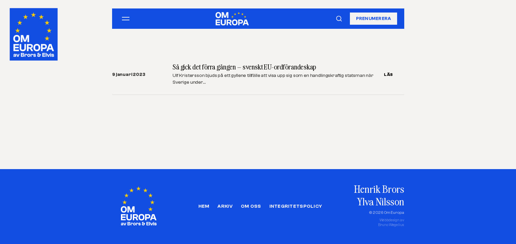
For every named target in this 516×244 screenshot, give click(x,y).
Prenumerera (373, 18)
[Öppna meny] (125, 18)
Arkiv (224, 206)
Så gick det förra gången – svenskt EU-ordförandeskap (244, 67)
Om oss (251, 206)
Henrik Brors (379, 189)
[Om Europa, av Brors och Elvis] (34, 32)
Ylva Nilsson (380, 201)
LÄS (388, 75)
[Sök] (339, 18)
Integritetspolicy (295, 206)
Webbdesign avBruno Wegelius (391, 222)
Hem (204, 206)
